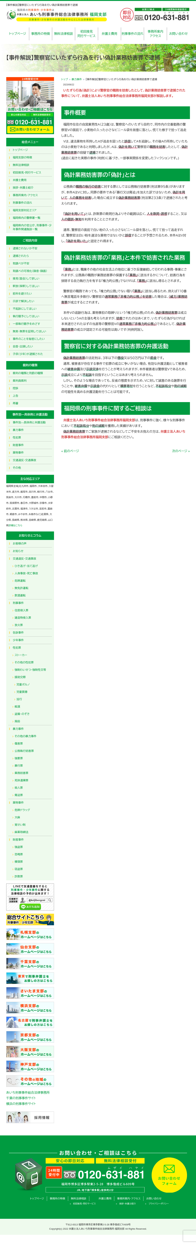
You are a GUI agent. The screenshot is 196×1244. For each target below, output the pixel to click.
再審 (15, 403)
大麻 (17, 817)
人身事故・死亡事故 (26, 573)
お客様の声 (20, 543)
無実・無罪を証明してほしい (29, 331)
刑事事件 (18, 603)
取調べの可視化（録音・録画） (30, 271)
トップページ (17, 34)
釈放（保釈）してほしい (26, 286)
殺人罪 (19, 787)
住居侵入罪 (21, 610)
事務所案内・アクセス (25, 195)
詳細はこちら (15, 525)
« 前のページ (70, 451)
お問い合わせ (178, 34)
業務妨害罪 (21, 773)
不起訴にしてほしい (25, 308)
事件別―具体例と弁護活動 (29, 422)
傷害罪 (19, 743)
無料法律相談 (63, 34)
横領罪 (19, 861)
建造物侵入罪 (23, 617)
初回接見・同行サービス (27, 172)
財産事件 (18, 445)
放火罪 (19, 625)
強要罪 (19, 758)
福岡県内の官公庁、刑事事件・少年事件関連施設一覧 (32, 227)
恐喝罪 (19, 854)
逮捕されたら (21, 255)
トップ (64, 79)
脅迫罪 (19, 795)
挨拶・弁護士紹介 (23, 187)
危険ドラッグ (22, 810)
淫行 (19, 699)
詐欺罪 (19, 876)
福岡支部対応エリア (25, 210)
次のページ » (181, 451)
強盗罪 (19, 847)
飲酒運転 (20, 595)
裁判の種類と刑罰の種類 (28, 373)
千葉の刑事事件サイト (21, 1098)
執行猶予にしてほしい (26, 316)
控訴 (15, 388)
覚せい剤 (20, 824)
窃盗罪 (19, 869)
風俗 (17, 721)
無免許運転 (21, 588)
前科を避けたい (22, 293)
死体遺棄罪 (21, 780)
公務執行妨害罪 (24, 750)
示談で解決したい (23, 301)
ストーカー (21, 655)
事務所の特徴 (40, 34)
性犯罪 (17, 437)
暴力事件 (77, 79)
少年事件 (18, 640)
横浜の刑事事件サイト (21, 1104)
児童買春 (22, 691)
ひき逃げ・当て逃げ (26, 566)
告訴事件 (18, 632)
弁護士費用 (109, 34)
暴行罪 (19, 765)
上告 (15, 395)
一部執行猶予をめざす (26, 323)
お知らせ (18, 551)
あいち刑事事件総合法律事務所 (28, 1092)
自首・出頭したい (23, 346)
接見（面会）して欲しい (26, 278)
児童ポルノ (23, 684)
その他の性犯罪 (24, 662)
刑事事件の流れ (132, 34)
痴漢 (17, 706)
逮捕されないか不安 (25, 248)
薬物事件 (18, 452)
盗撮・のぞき (22, 713)
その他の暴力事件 (26, 736)
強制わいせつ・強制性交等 (30, 669)
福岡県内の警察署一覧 (26, 217)
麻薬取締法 (21, 832)
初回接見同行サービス (86, 34)
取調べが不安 (21, 263)
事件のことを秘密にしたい (29, 338)
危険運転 (20, 580)
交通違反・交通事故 (24, 460)
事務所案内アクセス (155, 34)
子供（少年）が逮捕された (28, 354)
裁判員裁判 (20, 380)
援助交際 (20, 677)
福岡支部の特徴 (22, 157)
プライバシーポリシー (158, 1203)
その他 (17, 467)
